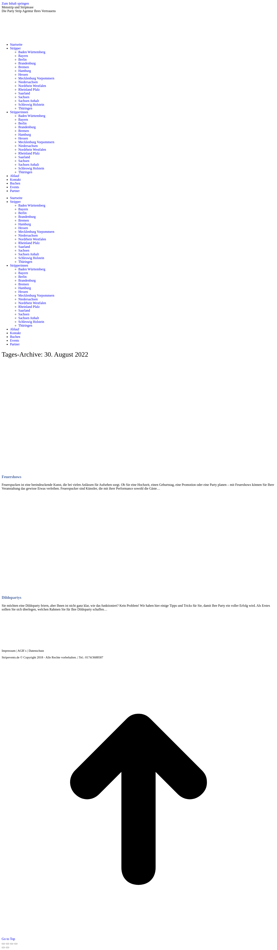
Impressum (9, 650)
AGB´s (21, 650)
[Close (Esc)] (3, 943)
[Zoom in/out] (15, 943)
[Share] (7, 943)
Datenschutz (36, 650)
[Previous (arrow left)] (3, 947)
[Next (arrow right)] (7, 947)
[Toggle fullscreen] (11, 943)
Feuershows (11, 477)
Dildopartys (11, 597)
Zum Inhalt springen (15, 3)
